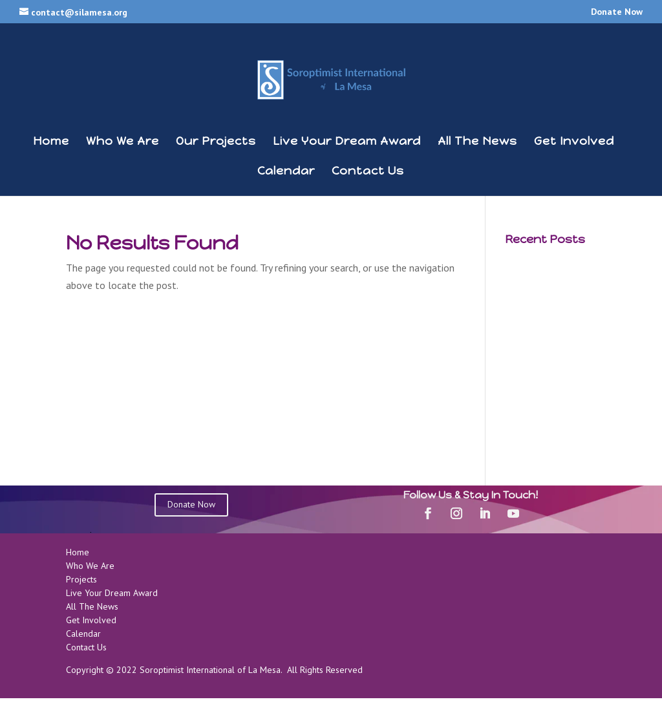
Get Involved (574, 142)
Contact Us (368, 172)
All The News (477, 142)
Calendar (286, 172)
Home (51, 142)
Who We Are (122, 142)
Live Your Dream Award (347, 142)
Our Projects (216, 142)
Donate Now (617, 12)
